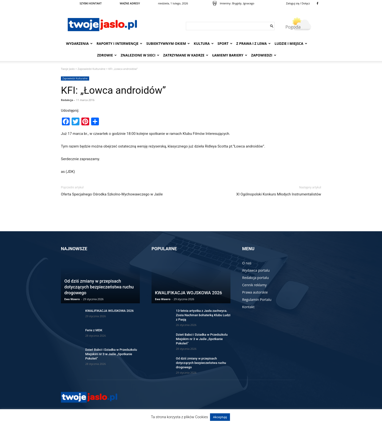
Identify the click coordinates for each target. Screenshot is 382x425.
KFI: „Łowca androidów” (113, 90)
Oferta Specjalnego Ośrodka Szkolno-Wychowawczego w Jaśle (112, 194)
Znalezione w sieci (140, 55)
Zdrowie (107, 55)
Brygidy (236, 3)
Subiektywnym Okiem (168, 43)
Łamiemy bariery (229, 55)
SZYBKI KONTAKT (91, 3)
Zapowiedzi (263, 55)
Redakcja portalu (255, 277)
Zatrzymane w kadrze (185, 55)
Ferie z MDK (93, 330)
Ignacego (248, 3)
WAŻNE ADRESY (130, 3)
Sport (225, 43)
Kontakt (248, 307)
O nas (246, 263)
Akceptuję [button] (220, 417)
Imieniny (225, 3)
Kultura (203, 43)
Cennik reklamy (254, 285)
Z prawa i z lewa (253, 43)
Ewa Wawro (72, 299)
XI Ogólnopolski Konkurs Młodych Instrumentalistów (278, 194)
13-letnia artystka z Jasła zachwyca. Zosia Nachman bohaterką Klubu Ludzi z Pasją (203, 315)
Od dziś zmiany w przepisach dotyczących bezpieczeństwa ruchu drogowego (99, 286)
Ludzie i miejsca (291, 43)
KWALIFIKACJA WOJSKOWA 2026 (109, 311)
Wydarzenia (79, 43)
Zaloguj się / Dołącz (298, 3)
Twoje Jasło (68, 69)
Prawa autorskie (255, 292)
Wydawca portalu (256, 270)
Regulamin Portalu (256, 299)
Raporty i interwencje (119, 43)
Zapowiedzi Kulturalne (91, 69)
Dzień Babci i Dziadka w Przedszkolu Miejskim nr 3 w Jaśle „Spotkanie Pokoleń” (111, 354)
